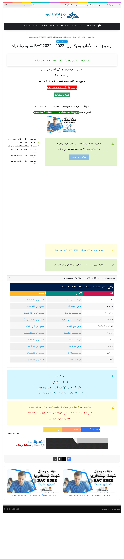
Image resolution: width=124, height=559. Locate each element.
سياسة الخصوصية (79, 5)
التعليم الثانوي (66, 25)
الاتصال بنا (68, 5)
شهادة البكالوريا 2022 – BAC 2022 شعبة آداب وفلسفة (23, 156)
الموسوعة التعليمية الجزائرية (50, 25)
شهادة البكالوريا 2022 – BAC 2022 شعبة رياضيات (23, 142)
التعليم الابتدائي (90, 25)
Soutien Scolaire (11, 509)
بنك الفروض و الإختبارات (32, 25)
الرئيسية (98, 5)
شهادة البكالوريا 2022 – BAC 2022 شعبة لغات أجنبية (24, 162)
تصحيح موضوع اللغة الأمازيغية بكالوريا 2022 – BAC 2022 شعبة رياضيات (78, 250)
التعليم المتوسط (77, 25)
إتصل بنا (51, 418)
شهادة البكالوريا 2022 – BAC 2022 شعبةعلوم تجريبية (22, 139)
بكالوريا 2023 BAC (79, 37)
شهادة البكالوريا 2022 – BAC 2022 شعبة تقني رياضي (21, 146)
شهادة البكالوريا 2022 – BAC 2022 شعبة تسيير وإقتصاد (24, 150)
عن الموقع (90, 5)
